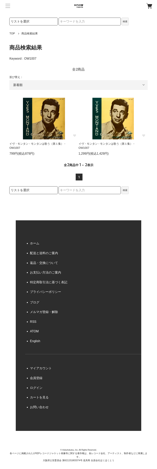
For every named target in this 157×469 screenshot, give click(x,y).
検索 (125, 21)
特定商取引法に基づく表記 (48, 282)
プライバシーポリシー (45, 291)
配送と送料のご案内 (44, 253)
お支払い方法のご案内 (45, 272)
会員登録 (36, 378)
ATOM (34, 331)
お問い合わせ (39, 407)
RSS (33, 321)
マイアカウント (41, 368)
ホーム (34, 243)
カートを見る (39, 397)
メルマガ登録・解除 (44, 312)
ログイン (36, 387)
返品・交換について (44, 263)
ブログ (34, 302)
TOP (12, 33)
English (35, 341)
